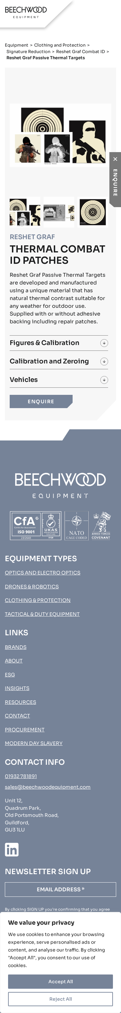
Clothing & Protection (38, 600)
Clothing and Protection (60, 45)
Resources (20, 702)
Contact (17, 716)
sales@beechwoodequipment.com (48, 787)
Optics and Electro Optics (42, 573)
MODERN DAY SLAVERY (34, 743)
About (14, 661)
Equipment (16, 45)
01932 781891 (21, 776)
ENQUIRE (41, 401)
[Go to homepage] (26, 12)
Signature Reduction (28, 51)
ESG (10, 675)
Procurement (25, 730)
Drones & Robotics (32, 587)
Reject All (60, 999)
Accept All (60, 982)
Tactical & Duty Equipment (42, 614)
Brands (15, 647)
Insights (17, 688)
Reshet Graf (32, 237)
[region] (60, 962)
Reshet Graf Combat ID (80, 51)
